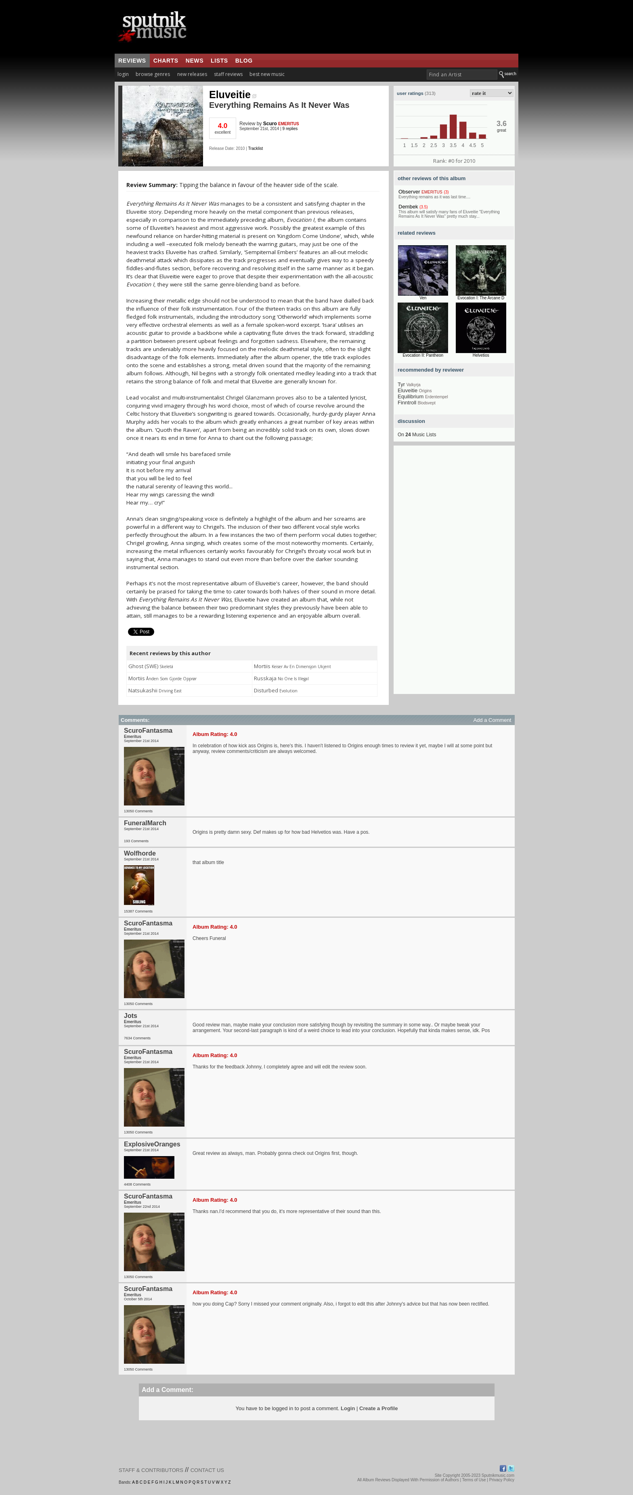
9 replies (290, 128)
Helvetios (481, 355)
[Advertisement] (454, 573)
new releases (192, 74)
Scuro (270, 123)
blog (244, 60)
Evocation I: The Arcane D (480, 298)
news (194, 60)
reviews (132, 60)
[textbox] (462, 74)
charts (165, 60)
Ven (422, 298)
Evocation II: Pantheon (422, 355)
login (123, 74)
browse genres (153, 74)
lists (219, 60)
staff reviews (228, 74)
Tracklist (255, 148)
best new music (267, 74)
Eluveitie (232, 94)
